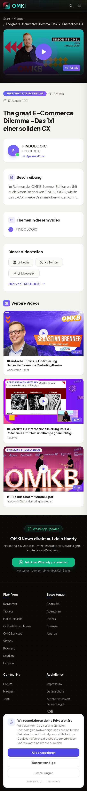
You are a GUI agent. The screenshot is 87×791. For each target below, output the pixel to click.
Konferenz (10, 604)
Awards (52, 633)
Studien (8, 656)
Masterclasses (12, 619)
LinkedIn (21, 263)
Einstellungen (43, 775)
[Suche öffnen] (71, 5)
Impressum (54, 684)
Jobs (6, 699)
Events (51, 619)
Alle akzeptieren (43, 754)
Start (6, 18)
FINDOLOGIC (34, 146)
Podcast (9, 648)
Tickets (8, 611)
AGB (50, 711)
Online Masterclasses (17, 626)
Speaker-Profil (33, 156)
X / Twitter (49, 263)
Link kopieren (24, 274)
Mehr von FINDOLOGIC (26, 285)
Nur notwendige (43, 765)
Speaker (52, 626)
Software (53, 604)
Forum (7, 684)
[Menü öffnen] (80, 6)
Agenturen (54, 611)
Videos (18, 18)
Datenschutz (55, 691)
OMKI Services (12, 633)
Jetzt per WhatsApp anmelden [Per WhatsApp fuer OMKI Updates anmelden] (43, 562)
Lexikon (8, 663)
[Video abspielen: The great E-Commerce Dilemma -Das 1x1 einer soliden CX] (43, 52)
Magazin (8, 691)
